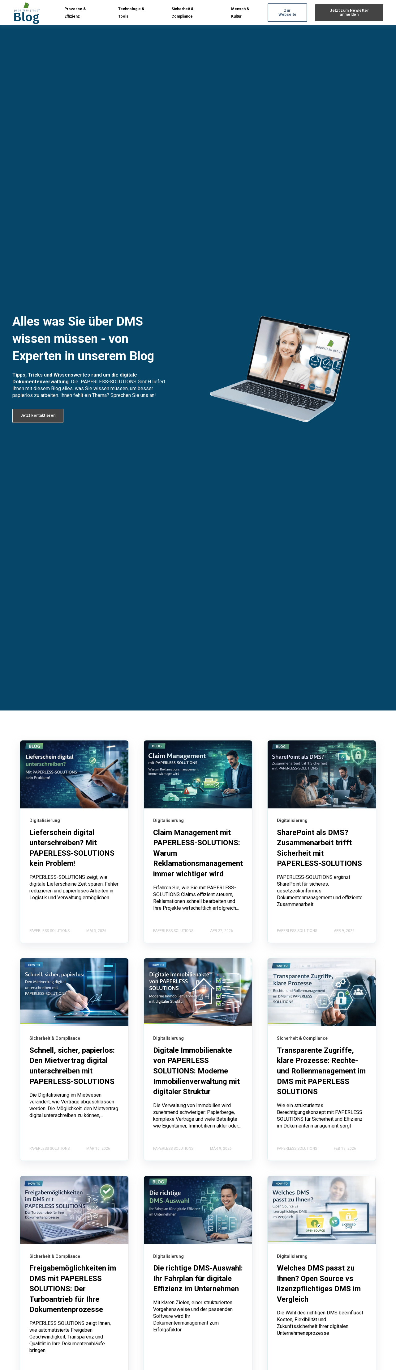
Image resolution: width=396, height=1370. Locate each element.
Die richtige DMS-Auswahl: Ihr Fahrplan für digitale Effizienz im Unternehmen (198, 1278)
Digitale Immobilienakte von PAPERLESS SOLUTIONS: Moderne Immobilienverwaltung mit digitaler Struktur (196, 1071)
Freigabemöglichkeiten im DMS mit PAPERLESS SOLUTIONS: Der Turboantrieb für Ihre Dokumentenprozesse (72, 1289)
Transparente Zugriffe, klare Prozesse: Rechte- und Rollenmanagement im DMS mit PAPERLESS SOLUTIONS (321, 1071)
